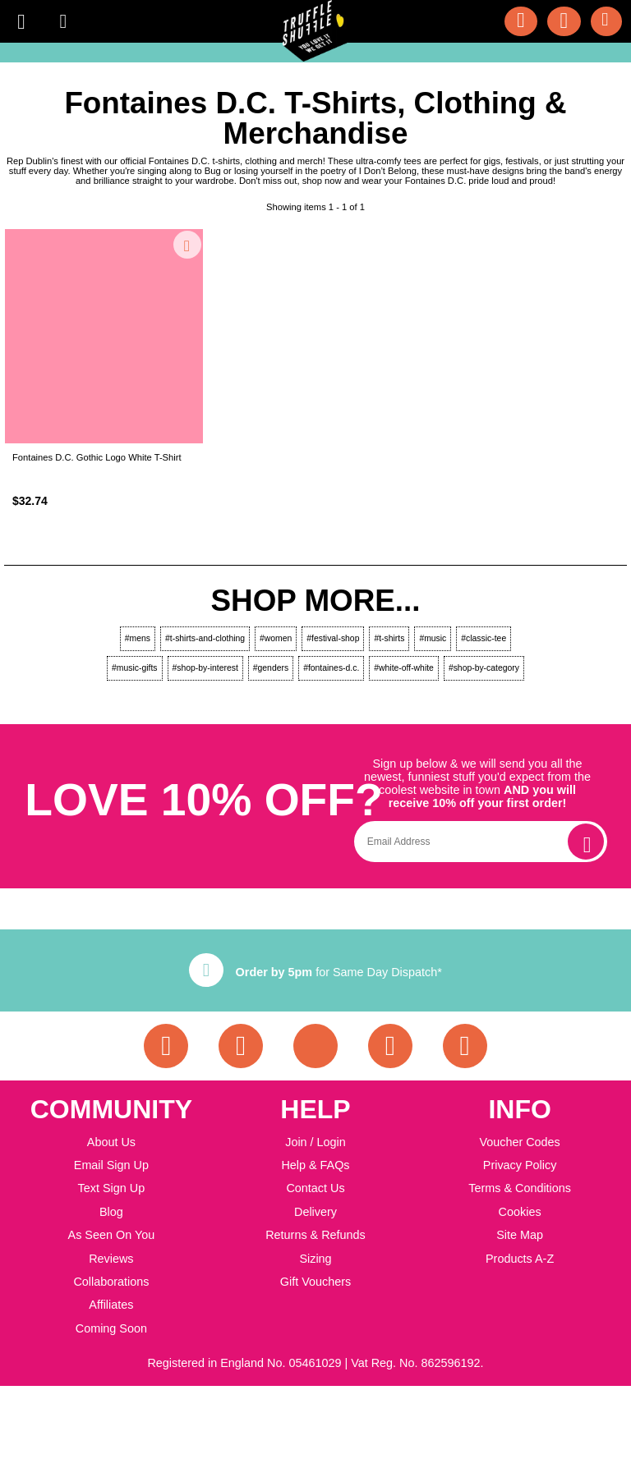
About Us (111, 1142)
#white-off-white (404, 667)
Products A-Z (520, 1258)
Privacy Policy (520, 1165)
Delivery (315, 1212)
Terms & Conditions (519, 1188)
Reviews (111, 1258)
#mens (137, 638)
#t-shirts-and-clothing (205, 638)
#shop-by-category (484, 667)
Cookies (520, 1212)
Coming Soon (111, 1328)
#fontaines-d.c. (331, 667)
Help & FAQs (315, 1165)
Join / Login (315, 1142)
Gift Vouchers (315, 1281)
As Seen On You (111, 1235)
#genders (270, 667)
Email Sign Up (111, 1165)
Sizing (315, 1258)
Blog (111, 1212)
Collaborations (111, 1281)
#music (432, 638)
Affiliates (111, 1304)
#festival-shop (332, 638)
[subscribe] (586, 841)
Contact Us (315, 1188)
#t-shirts (389, 638)
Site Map (519, 1235)
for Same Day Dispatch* (315, 972)
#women (276, 638)
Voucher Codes (519, 1142)
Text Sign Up (111, 1188)
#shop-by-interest (205, 667)
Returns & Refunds (315, 1235)
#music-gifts (134, 667)
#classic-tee (483, 638)
